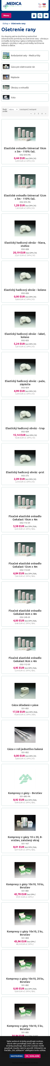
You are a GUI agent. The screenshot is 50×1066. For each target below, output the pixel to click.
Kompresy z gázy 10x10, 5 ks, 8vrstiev (25, 1027)
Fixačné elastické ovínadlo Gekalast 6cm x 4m (25, 612)
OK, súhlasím (32, 1056)
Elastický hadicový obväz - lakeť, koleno (25, 335)
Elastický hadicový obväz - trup (25, 428)
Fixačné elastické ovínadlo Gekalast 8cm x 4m (25, 659)
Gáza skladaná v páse (25, 705)
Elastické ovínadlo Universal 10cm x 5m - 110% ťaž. (25, 150)
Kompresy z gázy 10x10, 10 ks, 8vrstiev (25, 886)
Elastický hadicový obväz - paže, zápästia (25, 382)
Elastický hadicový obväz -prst (25, 472)
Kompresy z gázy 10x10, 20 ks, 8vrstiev (25, 980)
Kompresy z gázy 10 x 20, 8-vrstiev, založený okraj (25, 838)
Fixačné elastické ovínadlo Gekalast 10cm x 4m (25, 518)
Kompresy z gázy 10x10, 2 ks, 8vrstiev (25, 933)
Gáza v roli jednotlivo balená (25, 749)
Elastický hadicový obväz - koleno (25, 289)
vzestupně (24, 109)
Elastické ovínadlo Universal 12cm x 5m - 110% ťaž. (25, 197)
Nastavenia (17, 1056)
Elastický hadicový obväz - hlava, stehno (25, 244)
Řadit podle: (5, 110)
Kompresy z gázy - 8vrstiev (25, 793)
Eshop (5, 23)
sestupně (32, 109)
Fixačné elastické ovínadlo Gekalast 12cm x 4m (25, 565)
